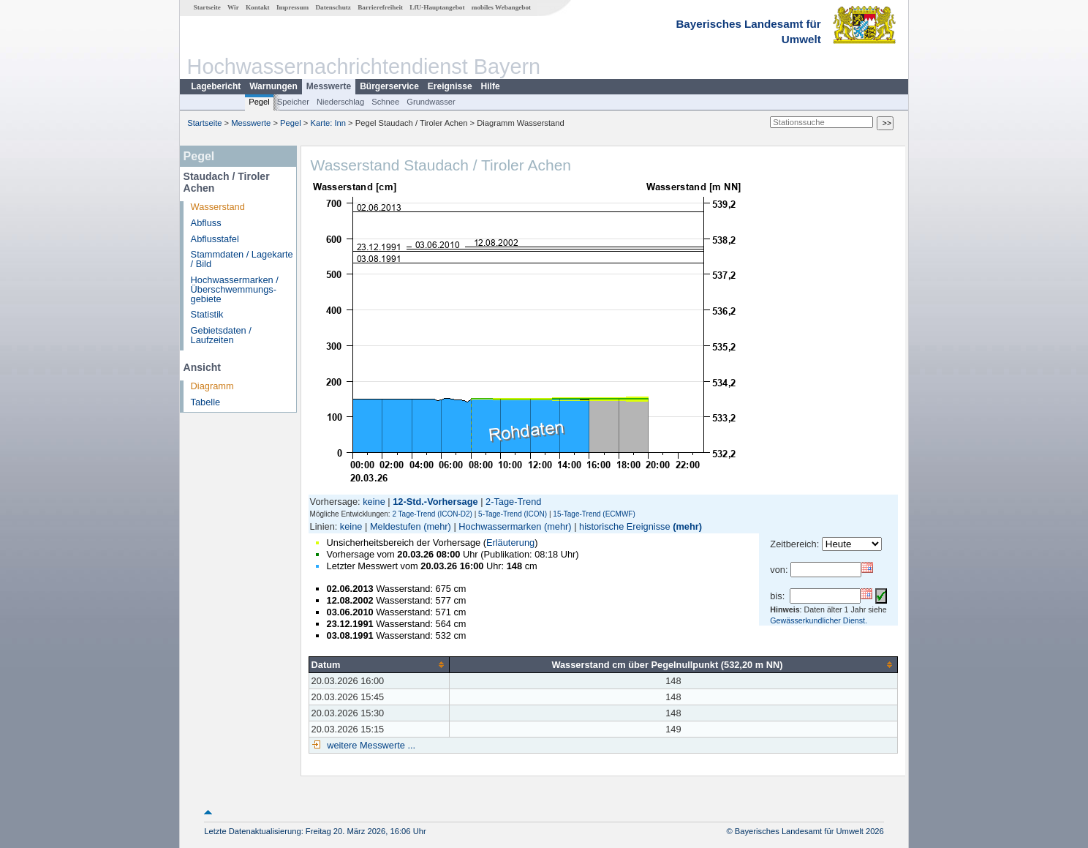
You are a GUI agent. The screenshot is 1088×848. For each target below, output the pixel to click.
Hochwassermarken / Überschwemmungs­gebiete (235, 289)
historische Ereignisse (624, 526)
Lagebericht (216, 86)
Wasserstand (218, 206)
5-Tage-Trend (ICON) (512, 514)
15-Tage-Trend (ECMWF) (594, 514)
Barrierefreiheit (380, 7)
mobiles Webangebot (501, 7)
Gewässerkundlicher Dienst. (818, 620)
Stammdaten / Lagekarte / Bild (242, 259)
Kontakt (258, 7)
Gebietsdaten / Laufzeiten (221, 335)
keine (374, 501)
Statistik (207, 314)
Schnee (385, 101)
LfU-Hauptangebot (436, 7)
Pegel (259, 101)
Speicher (293, 101)
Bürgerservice (389, 86)
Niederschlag (340, 101)
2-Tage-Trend (513, 501)
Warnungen (273, 86)
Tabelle (206, 402)
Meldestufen (395, 526)
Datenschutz (333, 7)
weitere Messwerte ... (370, 745)
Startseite (207, 7)
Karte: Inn (329, 123)
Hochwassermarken (499, 526)
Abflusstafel (215, 238)
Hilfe (490, 86)
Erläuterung (510, 542)
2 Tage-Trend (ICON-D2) (432, 514)
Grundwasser (431, 101)
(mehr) (437, 526)
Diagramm (212, 385)
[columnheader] (379, 664)
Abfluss (206, 222)
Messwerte (328, 86)
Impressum (292, 7)
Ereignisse (450, 86)
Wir (233, 7)
